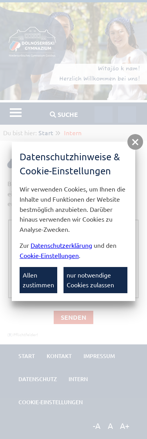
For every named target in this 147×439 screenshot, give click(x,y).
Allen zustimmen (38, 280)
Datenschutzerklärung (61, 245)
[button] (135, 142)
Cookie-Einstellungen (49, 255)
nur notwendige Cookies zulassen (90, 280)
